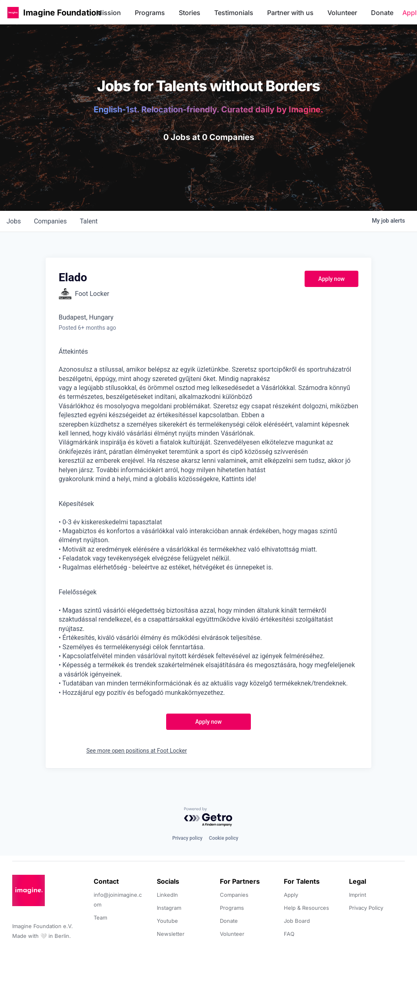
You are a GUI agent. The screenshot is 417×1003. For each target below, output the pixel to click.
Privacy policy (187, 838)
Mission (108, 13)
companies (50, 221)
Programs (150, 13)
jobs (14, 221)
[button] (13, 12)
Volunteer (342, 13)
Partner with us (290, 13)
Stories (189, 13)
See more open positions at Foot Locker (136, 750)
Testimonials (233, 13)
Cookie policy (223, 838)
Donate (382, 13)
